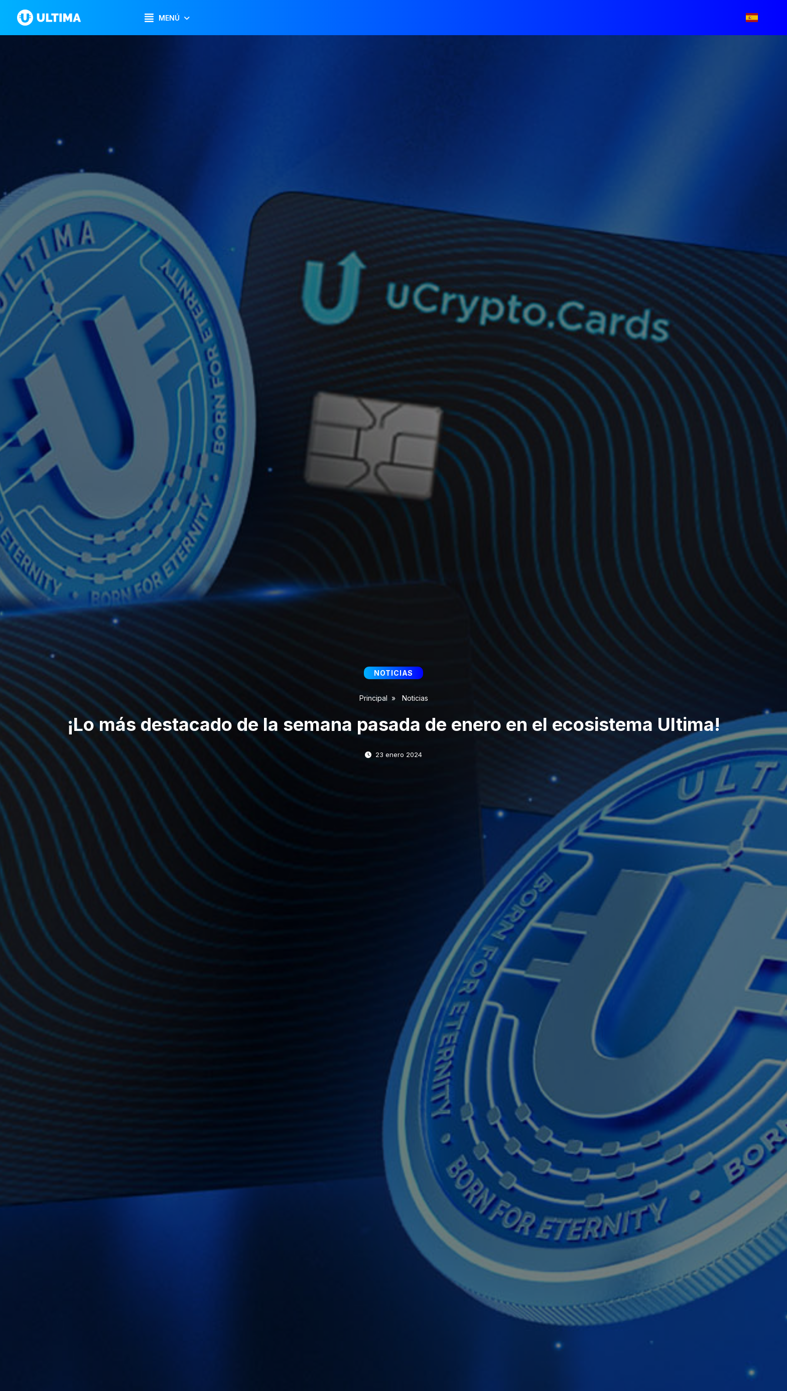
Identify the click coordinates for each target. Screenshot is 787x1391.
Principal (373, 698)
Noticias (415, 698)
